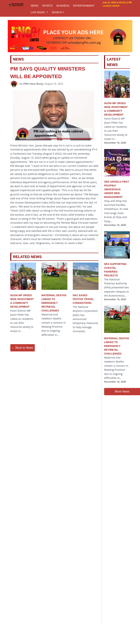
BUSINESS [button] (63, 5)
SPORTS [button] (47, 5)
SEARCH (57, 12)
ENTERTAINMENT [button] (84, 5)
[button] (17, 36)
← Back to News (22, 347)
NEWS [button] (34, 5)
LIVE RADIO (38, 12)
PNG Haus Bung (33, 83)
